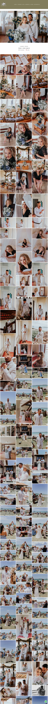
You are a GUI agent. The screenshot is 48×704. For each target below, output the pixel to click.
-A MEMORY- (19, 4)
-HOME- (15, 4)
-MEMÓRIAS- (27, 4)
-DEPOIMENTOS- (37, 4)
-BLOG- (23, 4)
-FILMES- (32, 4)
